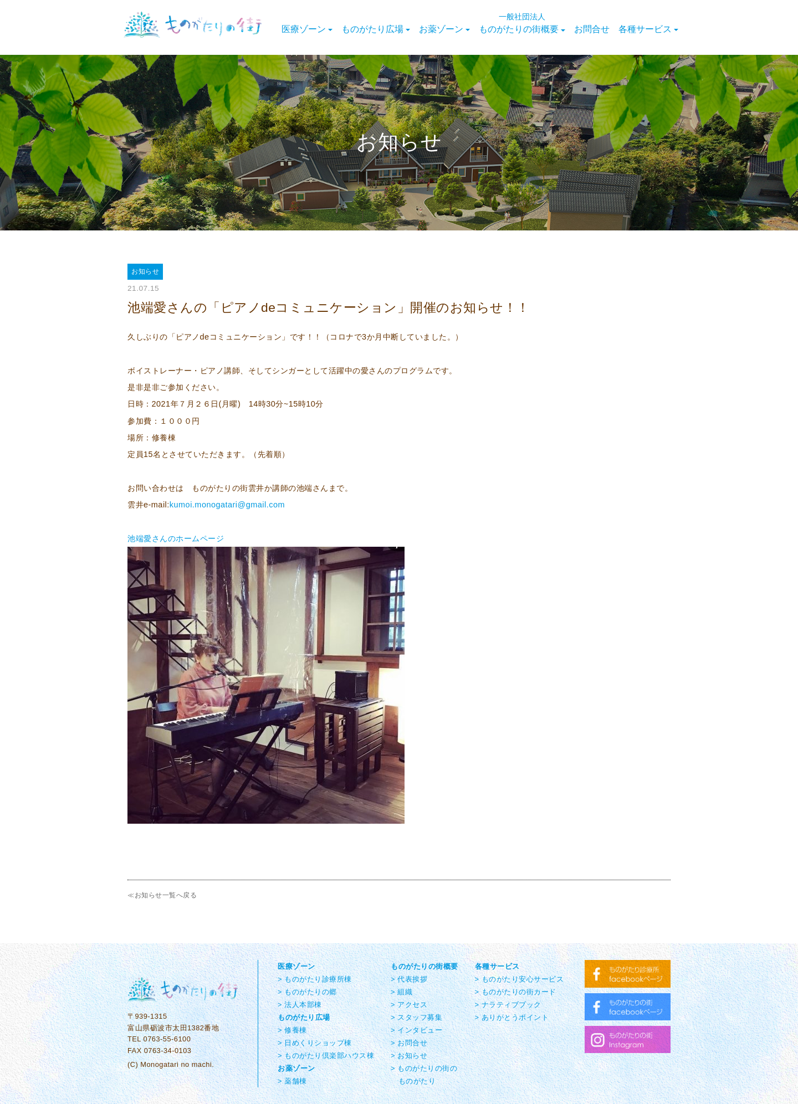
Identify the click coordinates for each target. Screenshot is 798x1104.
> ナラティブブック (508, 1004)
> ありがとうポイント (512, 1017)
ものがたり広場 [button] (375, 29)
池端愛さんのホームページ (175, 538)
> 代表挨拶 (409, 979)
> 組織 (401, 992)
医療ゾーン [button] (307, 29)
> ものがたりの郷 (307, 992)
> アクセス (409, 1004)
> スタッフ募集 (416, 1017)
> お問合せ (409, 1043)
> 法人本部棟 (300, 1004)
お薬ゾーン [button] (444, 29)
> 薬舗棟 (292, 1081)
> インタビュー (416, 1030)
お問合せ (592, 29)
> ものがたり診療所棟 (315, 979)
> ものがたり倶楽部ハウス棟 (326, 1055)
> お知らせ (409, 1055)
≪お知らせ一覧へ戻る (162, 895)
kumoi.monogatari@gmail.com (227, 504)
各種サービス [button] (648, 29)
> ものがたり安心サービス (519, 979)
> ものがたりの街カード (515, 992)
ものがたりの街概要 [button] (522, 23)
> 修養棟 (292, 1030)
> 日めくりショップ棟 (315, 1043)
